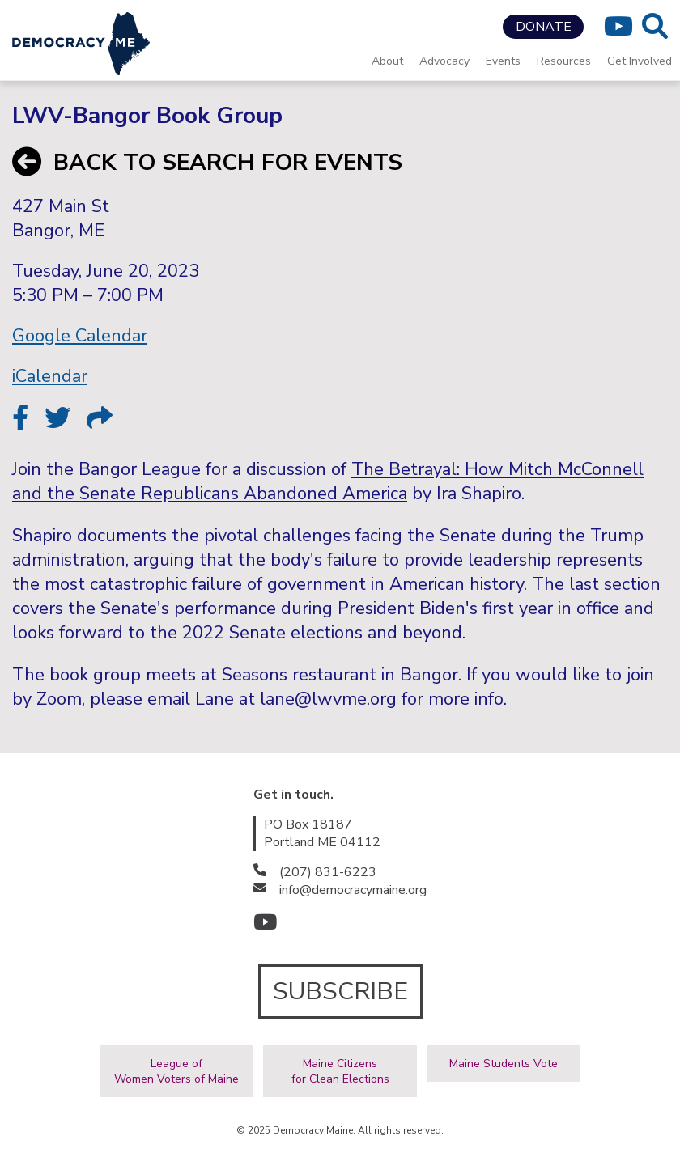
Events (503, 61)
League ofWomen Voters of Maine (176, 1071)
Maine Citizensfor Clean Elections (340, 1071)
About (387, 61)
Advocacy (444, 61)
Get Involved (639, 61)
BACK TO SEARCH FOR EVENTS (207, 162)
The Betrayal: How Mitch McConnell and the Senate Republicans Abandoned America (328, 481)
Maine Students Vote (503, 1063)
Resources (564, 61)
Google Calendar (79, 336)
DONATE (544, 27)
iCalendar (49, 376)
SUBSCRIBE (340, 991)
